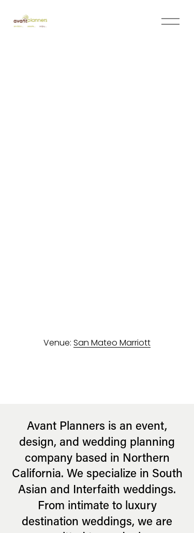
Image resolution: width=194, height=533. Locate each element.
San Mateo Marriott (112, 343)
